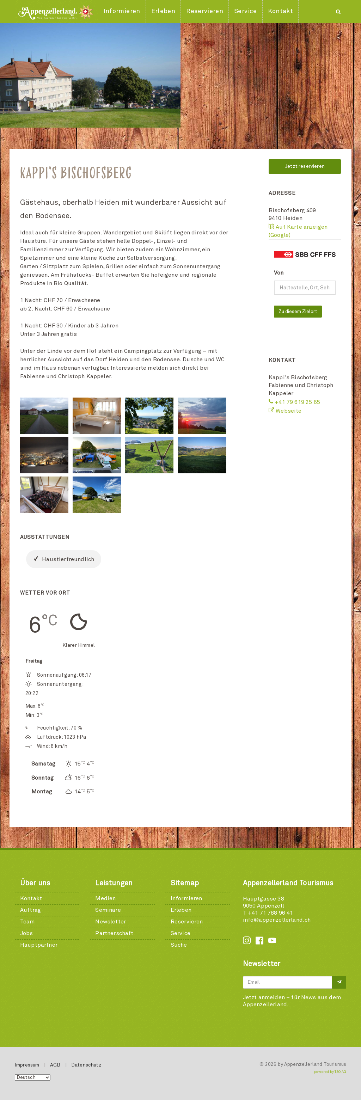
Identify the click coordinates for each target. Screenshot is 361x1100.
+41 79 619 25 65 (294, 402)
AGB (55, 1065)
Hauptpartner (38, 945)
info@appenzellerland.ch (277, 920)
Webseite (285, 411)
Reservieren (187, 921)
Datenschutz (86, 1065)
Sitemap (185, 883)
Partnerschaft (114, 933)
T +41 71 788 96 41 (268, 913)
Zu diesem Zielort (298, 311)
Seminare (108, 910)
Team (27, 921)
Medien (105, 898)
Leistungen (114, 883)
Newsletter (110, 921)
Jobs (26, 933)
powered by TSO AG (330, 1072)
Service (180, 933)
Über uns (35, 883)
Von (278, 273)
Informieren (186, 898)
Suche (179, 945)
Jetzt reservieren (305, 166)
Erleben (181, 910)
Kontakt (31, 898)
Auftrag (30, 910)
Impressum (27, 1065)
